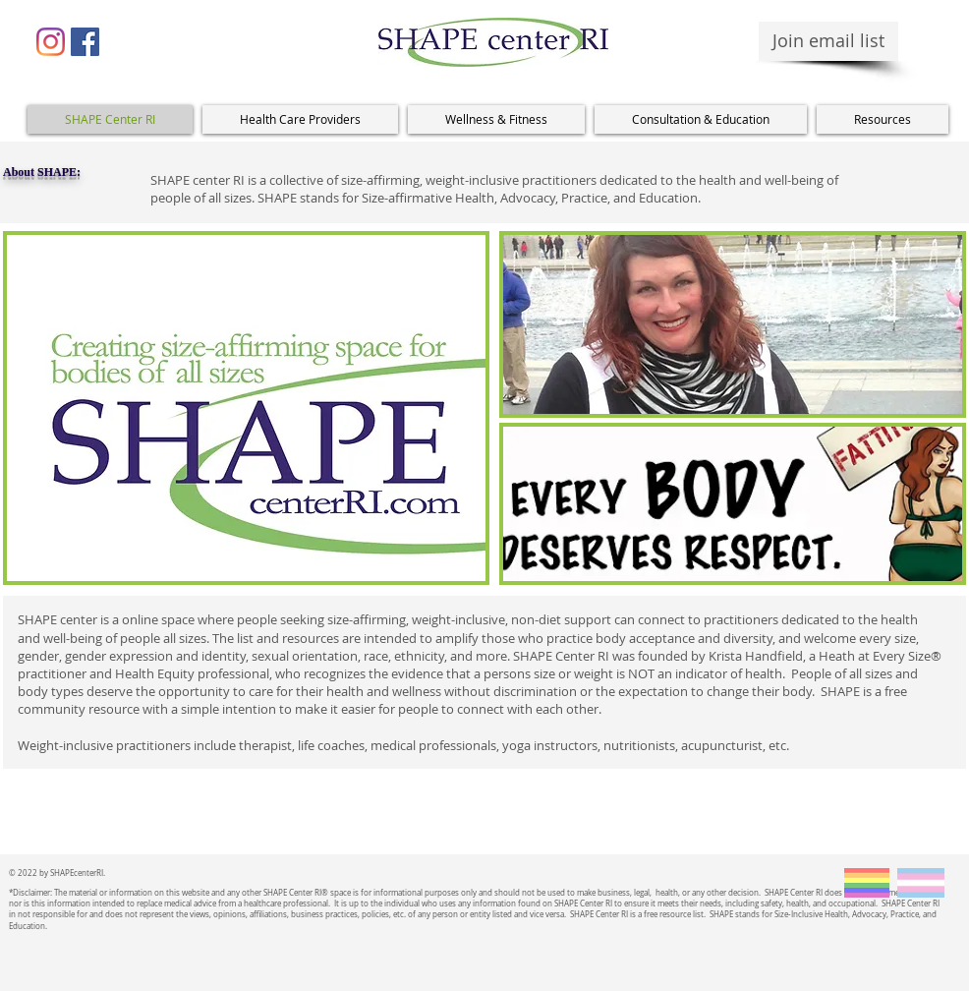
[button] (300, 119)
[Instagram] (50, 42)
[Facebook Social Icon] (85, 42)
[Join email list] (828, 41)
